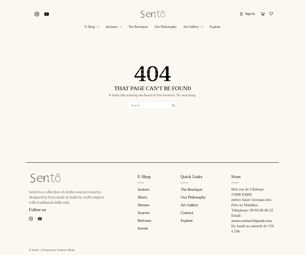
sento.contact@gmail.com (251, 221)
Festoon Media (66, 250)
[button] (247, 13)
